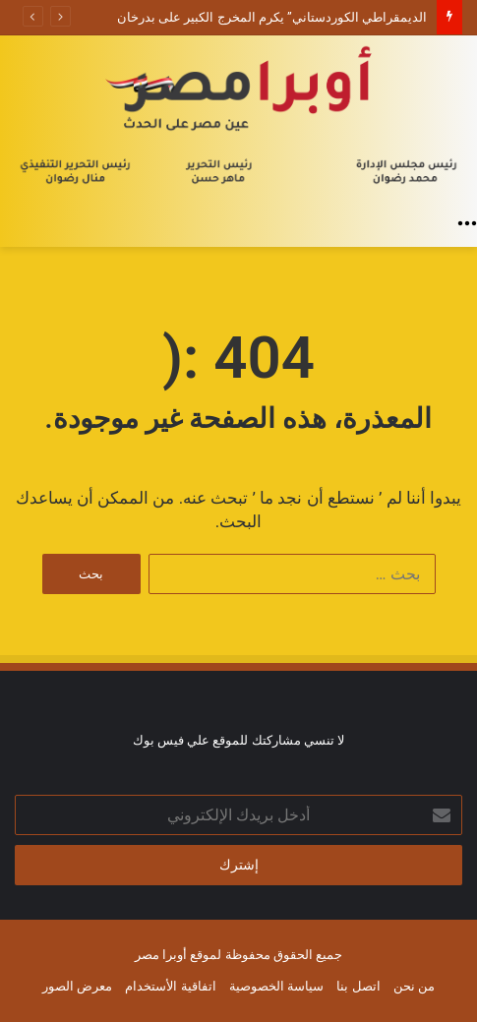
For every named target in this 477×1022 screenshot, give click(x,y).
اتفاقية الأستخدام (170, 986)
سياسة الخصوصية (276, 986)
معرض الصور (77, 986)
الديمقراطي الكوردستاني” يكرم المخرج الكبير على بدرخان (272, 17)
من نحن (414, 986)
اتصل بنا (358, 986)
